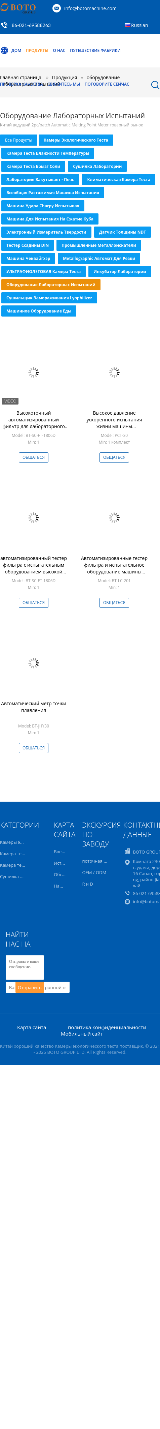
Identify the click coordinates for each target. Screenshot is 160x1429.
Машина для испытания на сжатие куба (49, 219)
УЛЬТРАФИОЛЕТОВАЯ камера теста (43, 271)
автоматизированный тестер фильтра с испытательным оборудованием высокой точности (33, 568)
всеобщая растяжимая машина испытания (52, 193)
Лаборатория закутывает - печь (40, 179)
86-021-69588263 (31, 25)
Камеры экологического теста (76, 140)
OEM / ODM (94, 872)
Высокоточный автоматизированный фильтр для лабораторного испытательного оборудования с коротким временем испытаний (33, 430)
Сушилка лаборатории (97, 166)
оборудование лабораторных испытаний (50, 285)
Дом (10, 50)
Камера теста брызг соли (33, 166)
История (63, 863)
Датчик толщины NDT (122, 232)
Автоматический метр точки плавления (33, 706)
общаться (34, 457)
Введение (64, 852)
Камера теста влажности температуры (47, 153)
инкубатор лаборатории (119, 271)
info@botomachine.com (90, 8)
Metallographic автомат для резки (99, 258)
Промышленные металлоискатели (99, 245)
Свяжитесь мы (63, 84)
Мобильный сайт (82, 1033)
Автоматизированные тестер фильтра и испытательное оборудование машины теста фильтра (114, 568)
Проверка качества (21, 84)
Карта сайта (31, 1027)
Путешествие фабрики (95, 50)
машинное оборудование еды (38, 311)
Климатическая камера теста (118, 179)
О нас (59, 50)
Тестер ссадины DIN (27, 245)
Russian (139, 25)
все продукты (18, 140)
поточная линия (99, 861)
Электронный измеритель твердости (46, 232)
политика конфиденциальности (107, 1027)
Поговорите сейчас (107, 84)
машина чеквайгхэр (28, 258)
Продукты (37, 50)
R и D (87, 884)
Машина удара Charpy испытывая (42, 206)
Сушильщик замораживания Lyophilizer (49, 298)
